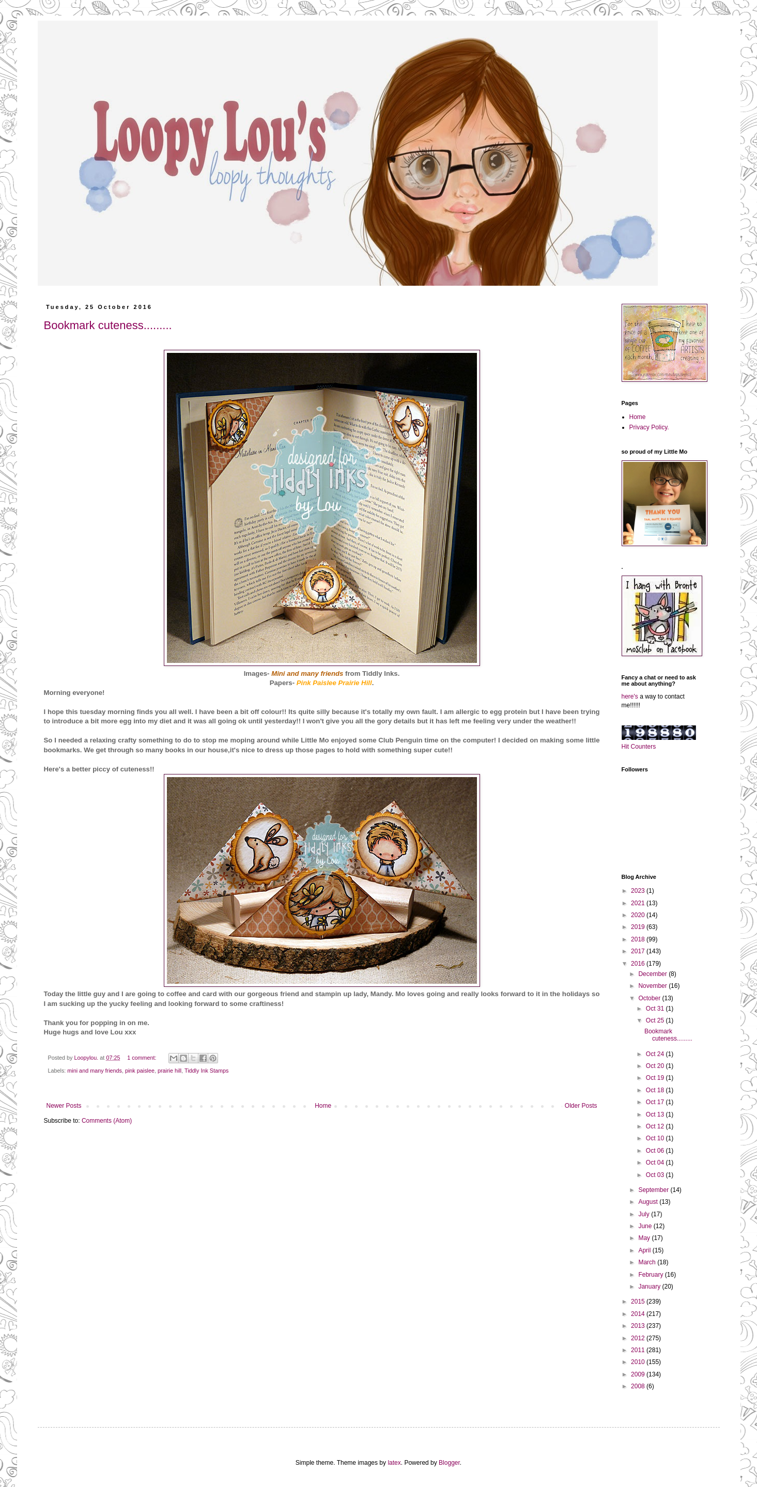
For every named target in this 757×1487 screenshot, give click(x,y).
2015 (638, 1301)
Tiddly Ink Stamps (206, 1070)
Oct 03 (656, 1175)
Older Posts (581, 1105)
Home (323, 1105)
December (653, 974)
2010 (638, 1362)
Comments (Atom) (107, 1120)
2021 (638, 903)
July (644, 1214)
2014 (638, 1314)
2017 (638, 951)
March (647, 1262)
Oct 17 (656, 1102)
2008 (638, 1386)
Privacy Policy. (649, 427)
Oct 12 (656, 1126)
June (645, 1226)
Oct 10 (656, 1138)
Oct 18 (656, 1090)
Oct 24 (656, 1054)
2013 (638, 1325)
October (650, 998)
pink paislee (140, 1070)
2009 (638, 1374)
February (651, 1274)
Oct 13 (656, 1114)
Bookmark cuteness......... (108, 325)
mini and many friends (94, 1070)
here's (630, 696)
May (645, 1238)
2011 (638, 1350)
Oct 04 (656, 1162)
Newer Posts (64, 1105)
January (650, 1286)
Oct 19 (656, 1077)
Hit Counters (639, 746)
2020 (638, 915)
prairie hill (169, 1070)
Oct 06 (656, 1150)
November (653, 985)
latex (394, 1462)
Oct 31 (656, 1008)
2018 (638, 939)
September (654, 1190)
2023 (638, 890)
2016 (638, 963)
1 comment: (142, 1058)
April (645, 1250)
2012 (638, 1338)
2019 (638, 927)
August (648, 1201)
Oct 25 (656, 1020)
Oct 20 (656, 1066)
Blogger (449, 1462)
